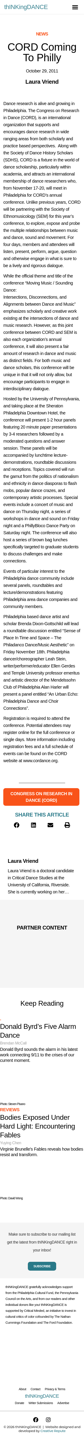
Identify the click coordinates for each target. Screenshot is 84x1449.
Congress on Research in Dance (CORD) (41, 797)
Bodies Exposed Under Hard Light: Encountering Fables (37, 1126)
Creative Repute (52, 1431)
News (42, 33)
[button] (75, 7)
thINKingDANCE (26, 7)
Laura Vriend (23, 861)
